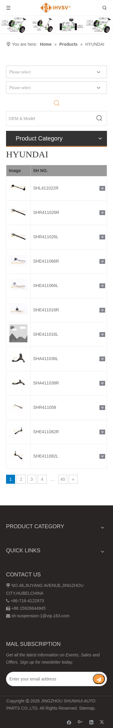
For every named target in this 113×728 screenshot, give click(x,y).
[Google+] (80, 722)
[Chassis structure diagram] (56, 25)
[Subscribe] (99, 679)
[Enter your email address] (49, 679)
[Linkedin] (91, 722)
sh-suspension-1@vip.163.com (40, 615)
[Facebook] (69, 722)
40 (62, 479)
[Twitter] (102, 722)
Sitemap (86, 708)
